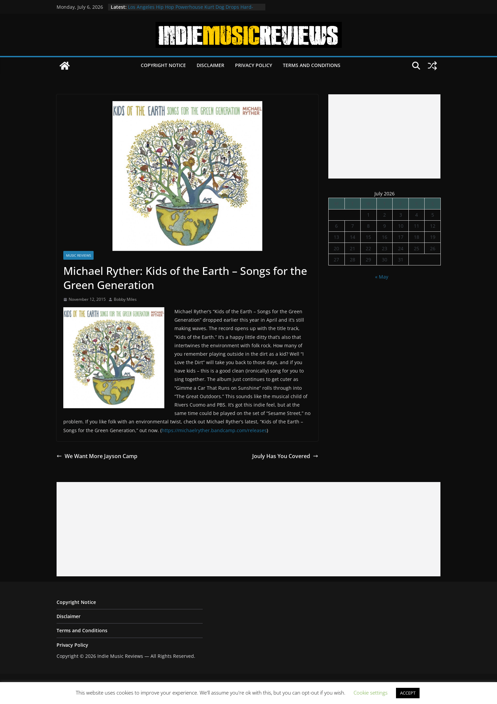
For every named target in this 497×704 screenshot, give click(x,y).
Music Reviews (78, 255)
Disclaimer (210, 65)
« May (381, 277)
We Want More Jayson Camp (97, 456)
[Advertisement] (384, 136)
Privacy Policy (253, 65)
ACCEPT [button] (408, 693)
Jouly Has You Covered (285, 456)
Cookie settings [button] (371, 692)
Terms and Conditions (311, 65)
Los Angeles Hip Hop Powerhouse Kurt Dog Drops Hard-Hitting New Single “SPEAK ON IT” (190, 10)
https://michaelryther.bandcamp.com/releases (214, 430)
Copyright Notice (163, 65)
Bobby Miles (125, 299)
